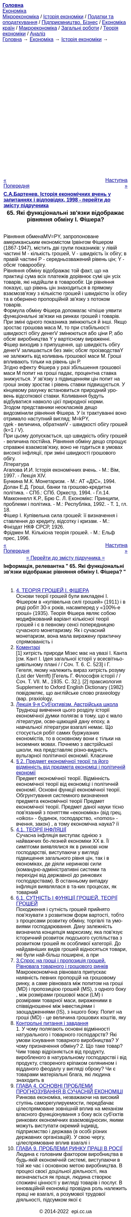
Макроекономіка (38, 28)
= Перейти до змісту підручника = (65, 558)
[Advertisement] (65, 107)
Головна (12, 39)
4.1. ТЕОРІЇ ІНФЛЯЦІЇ (41, 829)
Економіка (14, 11)
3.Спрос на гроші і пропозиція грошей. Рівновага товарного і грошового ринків (62, 963)
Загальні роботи (80, 28)
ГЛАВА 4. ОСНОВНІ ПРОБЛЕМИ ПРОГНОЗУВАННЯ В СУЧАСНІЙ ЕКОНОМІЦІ (69, 1088)
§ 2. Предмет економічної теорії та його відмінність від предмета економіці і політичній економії (70, 767)
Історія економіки (63, 16)
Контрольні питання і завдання (52, 1023)
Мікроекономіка (21, 16)
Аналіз (38, 33)
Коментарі (28, 647)
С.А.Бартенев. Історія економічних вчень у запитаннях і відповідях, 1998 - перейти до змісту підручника (57, 199)
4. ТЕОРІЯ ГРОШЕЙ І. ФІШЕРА (52, 590)
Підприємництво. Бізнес (69, 22)
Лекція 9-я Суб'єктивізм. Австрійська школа (67, 704)
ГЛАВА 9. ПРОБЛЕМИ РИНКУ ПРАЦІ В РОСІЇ (69, 1148)
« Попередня (16, 183)
